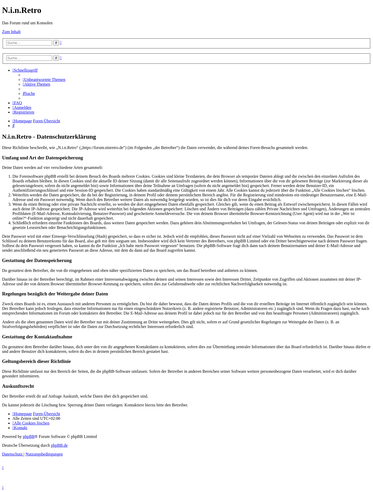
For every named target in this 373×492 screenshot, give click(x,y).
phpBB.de (59, 445)
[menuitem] (44, 79)
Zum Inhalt (11, 31)
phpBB (28, 436)
